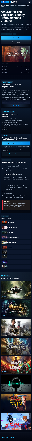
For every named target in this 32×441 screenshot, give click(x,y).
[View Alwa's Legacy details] (16, 365)
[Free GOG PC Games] (9, 2)
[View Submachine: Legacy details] (16, 383)
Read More (16, 105)
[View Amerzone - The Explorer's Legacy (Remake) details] (16, 290)
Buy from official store (15, 153)
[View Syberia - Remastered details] (16, 327)
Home (2, 5)
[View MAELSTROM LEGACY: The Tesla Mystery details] (16, 421)
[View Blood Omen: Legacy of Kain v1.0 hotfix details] (16, 402)
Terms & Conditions (9, 437)
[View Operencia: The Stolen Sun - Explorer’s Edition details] (16, 308)
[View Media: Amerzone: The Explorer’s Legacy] (16, 42)
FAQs (11, 203)
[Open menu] (29, 2)
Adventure (6, 5)
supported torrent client (11, 174)
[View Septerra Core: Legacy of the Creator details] (16, 346)
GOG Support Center (22, 206)
